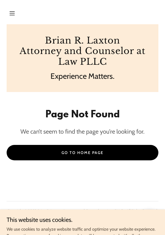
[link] (82, 51)
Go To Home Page (82, 152)
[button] (12, 13)
